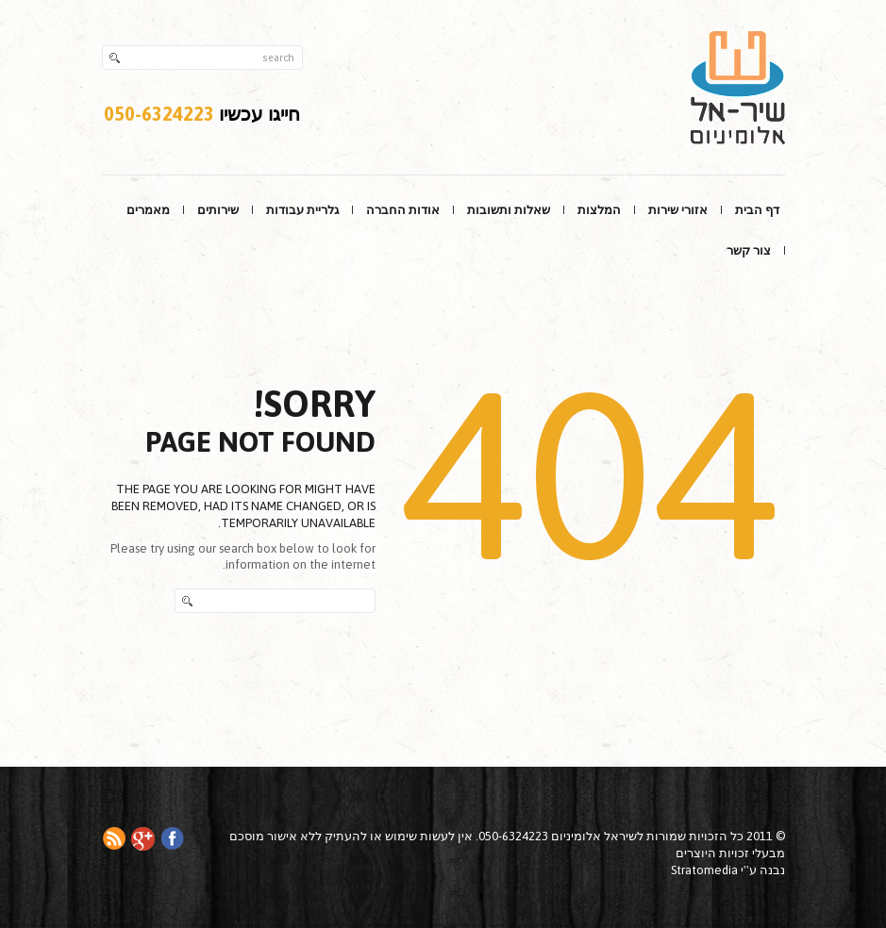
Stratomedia (704, 870)
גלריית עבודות (302, 210)
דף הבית (757, 210)
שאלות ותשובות (508, 210)
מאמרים (148, 210)
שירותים (218, 210)
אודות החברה (403, 210)
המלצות (599, 210)
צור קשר (749, 250)
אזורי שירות (678, 210)
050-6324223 (159, 113)
